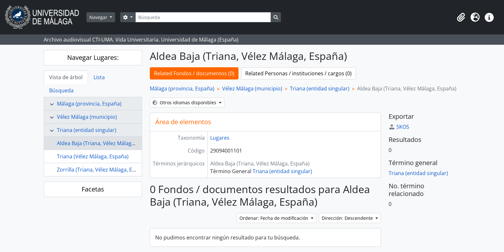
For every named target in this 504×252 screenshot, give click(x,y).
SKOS (399, 126)
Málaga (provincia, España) (89, 103)
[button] (461, 17)
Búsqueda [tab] (61, 90)
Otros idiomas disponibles (185, 102)
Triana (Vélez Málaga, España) (93, 156)
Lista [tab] (99, 77)
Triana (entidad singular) (86, 130)
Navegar (99, 17)
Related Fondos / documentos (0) (194, 73)
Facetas (93, 189)
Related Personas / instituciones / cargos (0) (298, 73)
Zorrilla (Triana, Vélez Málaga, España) (102, 169)
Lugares (220, 137)
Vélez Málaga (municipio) (87, 116)
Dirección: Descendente (348, 218)
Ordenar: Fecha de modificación (274, 218)
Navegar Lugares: (93, 57)
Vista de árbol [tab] (66, 77)
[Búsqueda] (203, 17)
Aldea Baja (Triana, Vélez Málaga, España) (106, 143)
